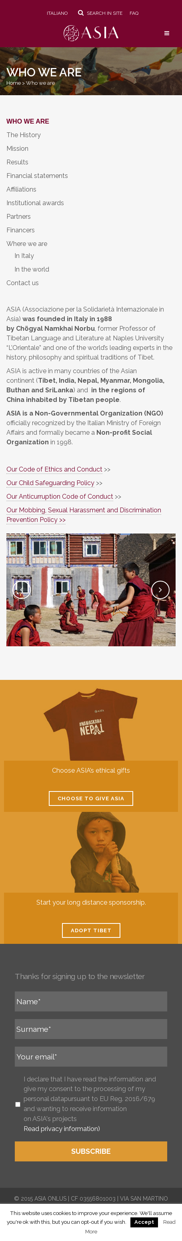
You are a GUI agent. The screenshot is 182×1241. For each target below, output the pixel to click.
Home (13, 83)
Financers (20, 230)
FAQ (134, 13)
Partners (18, 216)
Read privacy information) (62, 1129)
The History (23, 135)
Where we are (26, 244)
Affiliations (21, 189)
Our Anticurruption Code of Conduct (59, 496)
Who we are (27, 121)
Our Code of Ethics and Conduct (54, 469)
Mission (17, 148)
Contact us (22, 283)
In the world (31, 269)
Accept (144, 1222)
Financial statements (37, 176)
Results (17, 162)
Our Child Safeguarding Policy (50, 483)
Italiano (57, 13)
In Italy (24, 256)
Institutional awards (35, 203)
